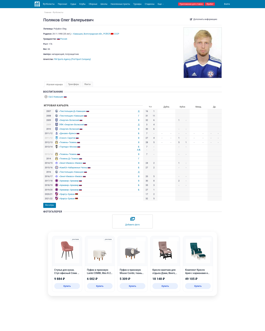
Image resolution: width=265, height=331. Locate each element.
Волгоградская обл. (93, 34)
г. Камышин (77, 34)
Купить (67, 286)
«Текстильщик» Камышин (71, 116)
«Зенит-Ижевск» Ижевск (70, 163)
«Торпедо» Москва (68, 147)
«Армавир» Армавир (69, 181)
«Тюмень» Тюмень (68, 142)
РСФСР (106, 34)
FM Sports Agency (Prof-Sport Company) (72, 59)
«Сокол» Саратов (67, 138)
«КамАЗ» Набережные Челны (73, 167)
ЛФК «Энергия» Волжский (71, 124)
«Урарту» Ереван (67, 194)
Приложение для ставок (191, 4)
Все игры (49, 205)
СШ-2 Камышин (56, 97)
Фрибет (209, 4)
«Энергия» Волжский (69, 120)
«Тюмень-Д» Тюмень (69, 158)
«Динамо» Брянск (67, 133)
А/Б (138, 150)
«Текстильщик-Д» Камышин (72, 111)
